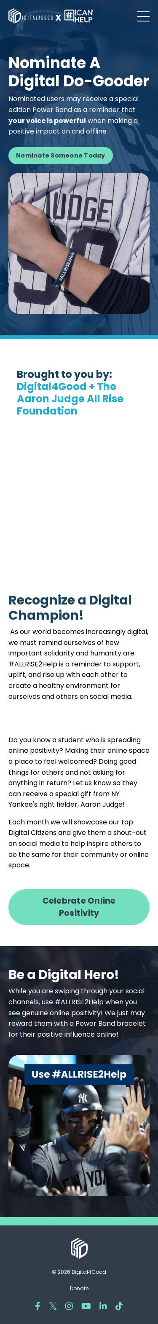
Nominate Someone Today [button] (60, 155)
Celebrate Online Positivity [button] (79, 907)
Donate (79, 1288)
